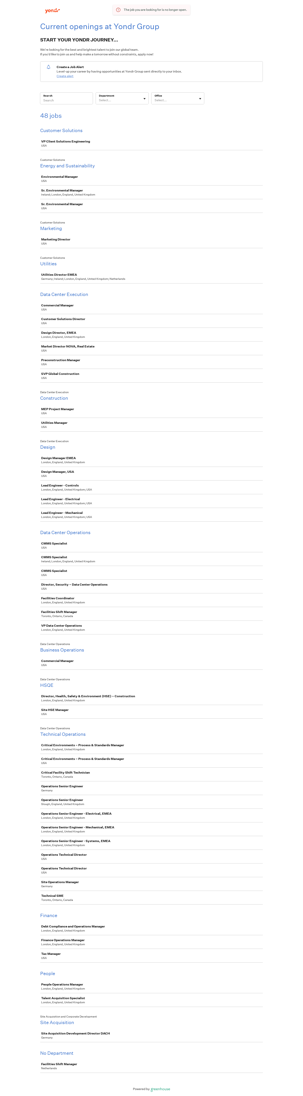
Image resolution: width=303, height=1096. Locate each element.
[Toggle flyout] (144, 98)
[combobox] (99, 100)
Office (158, 95)
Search (47, 95)
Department (106, 95)
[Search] (66, 101)
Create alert (65, 76)
